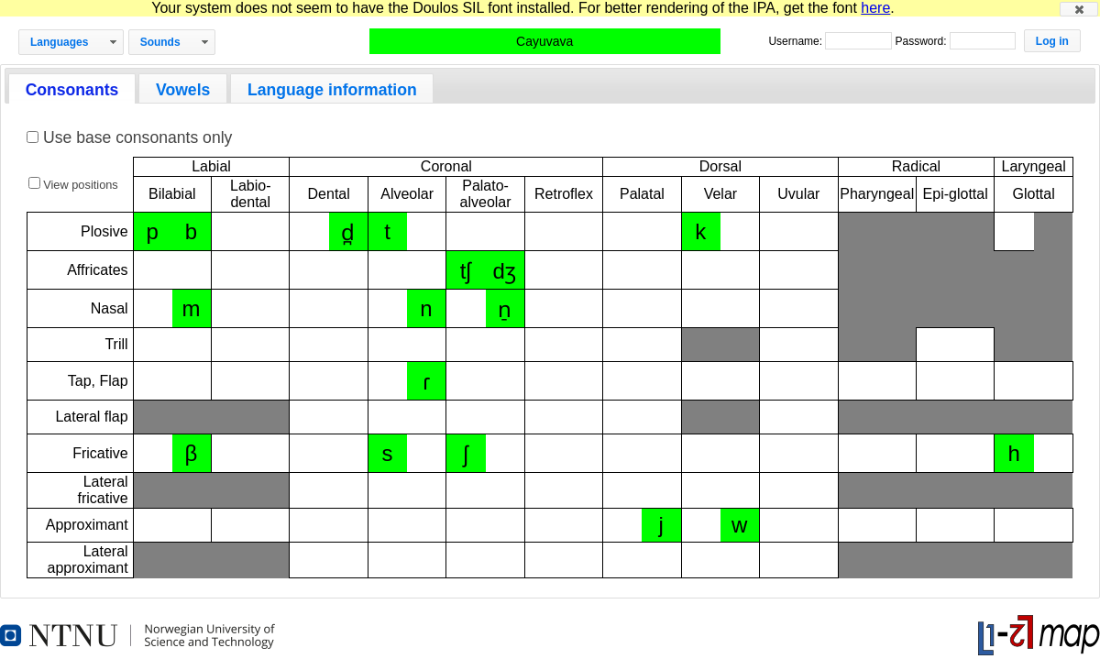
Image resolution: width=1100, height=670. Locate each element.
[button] (1079, 9)
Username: (796, 41)
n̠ (505, 309)
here (875, 8)
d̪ (348, 232)
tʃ (466, 270)
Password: (922, 41)
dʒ (504, 270)
